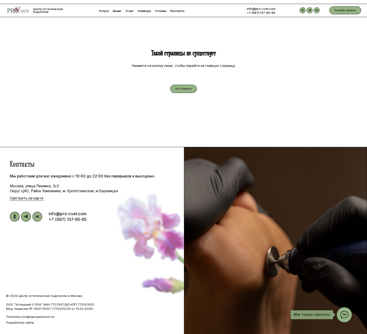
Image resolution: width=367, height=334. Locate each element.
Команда (144, 11)
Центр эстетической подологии (48, 11)
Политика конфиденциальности (30, 317)
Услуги (104, 11)
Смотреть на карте (27, 198)
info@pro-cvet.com (261, 9)
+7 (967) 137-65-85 (261, 13)
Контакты (177, 11)
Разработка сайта (20, 322)
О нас (130, 11)
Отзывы (161, 11)
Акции (117, 11)
